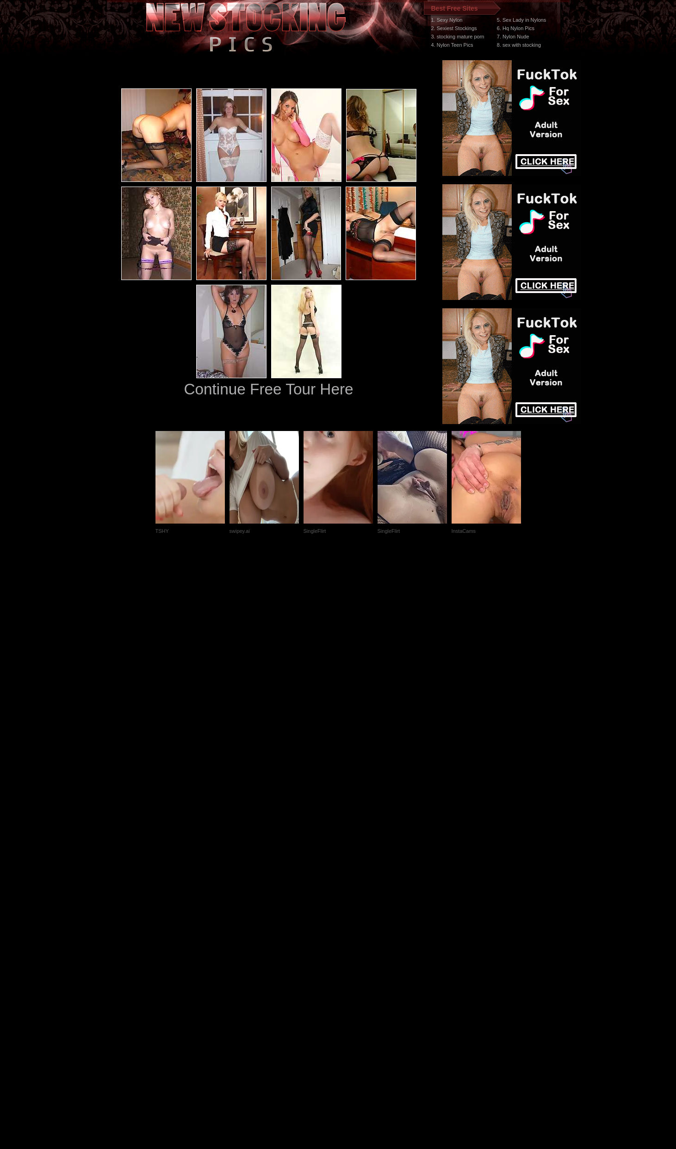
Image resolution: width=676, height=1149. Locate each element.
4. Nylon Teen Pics (452, 45)
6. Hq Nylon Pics (515, 28)
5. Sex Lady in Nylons (521, 20)
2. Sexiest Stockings (454, 28)
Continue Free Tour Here (268, 389)
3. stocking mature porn (457, 36)
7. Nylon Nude (513, 36)
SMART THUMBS (354, 974)
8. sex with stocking (519, 45)
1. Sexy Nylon (447, 20)
